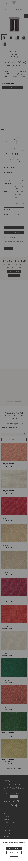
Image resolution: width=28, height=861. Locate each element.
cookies (11, 842)
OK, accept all (14, 849)
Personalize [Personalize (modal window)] (14, 856)
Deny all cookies (14, 852)
